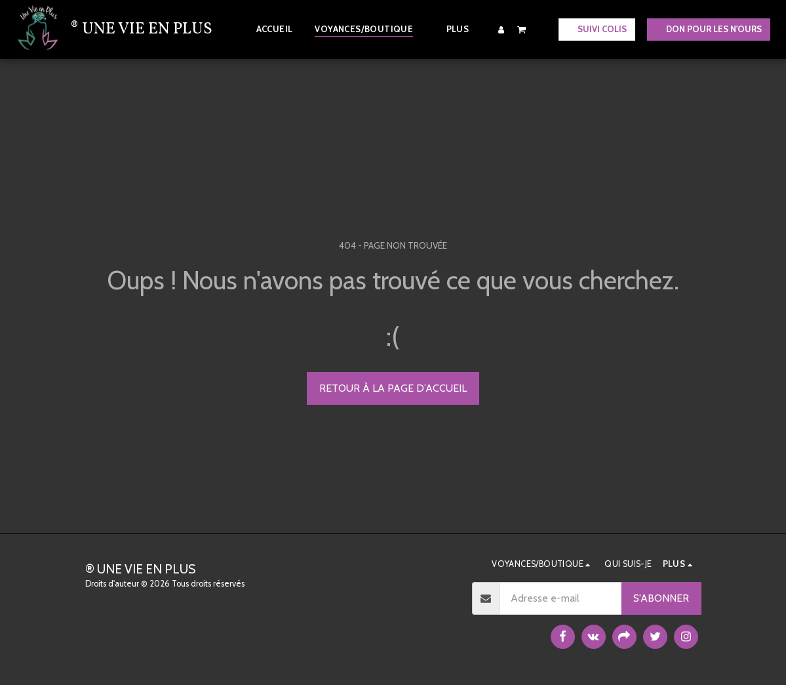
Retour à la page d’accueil (393, 388)
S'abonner (661, 598)
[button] (522, 29)
